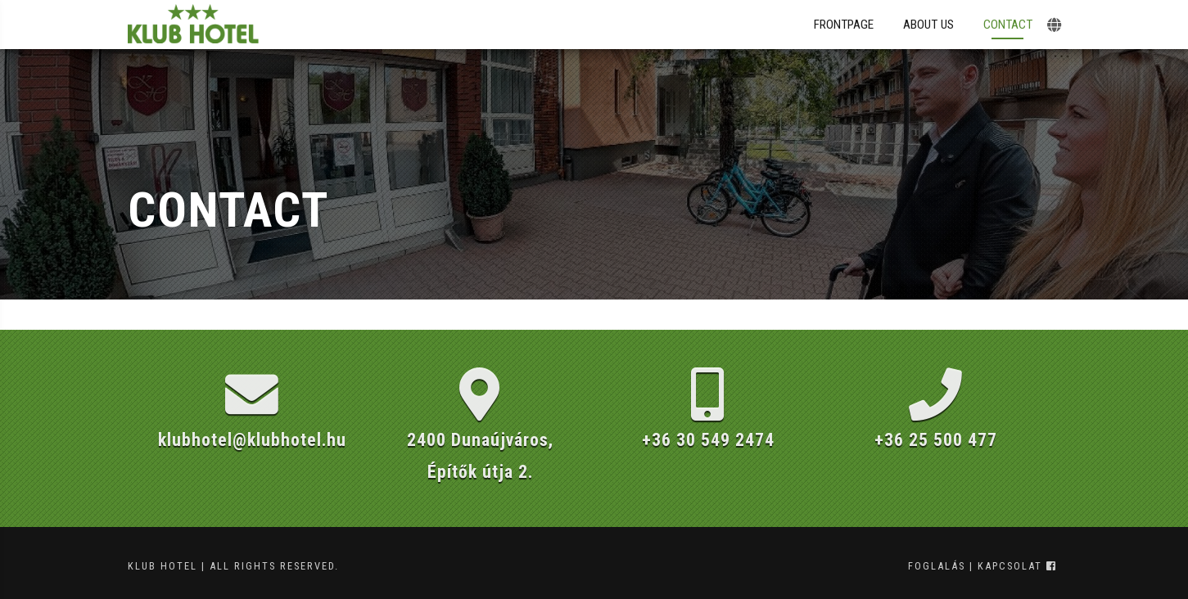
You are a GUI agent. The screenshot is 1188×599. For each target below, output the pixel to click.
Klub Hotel (162, 566)
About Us (928, 24)
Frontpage (844, 24)
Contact (1007, 24)
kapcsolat (1010, 566)
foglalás (936, 566)
